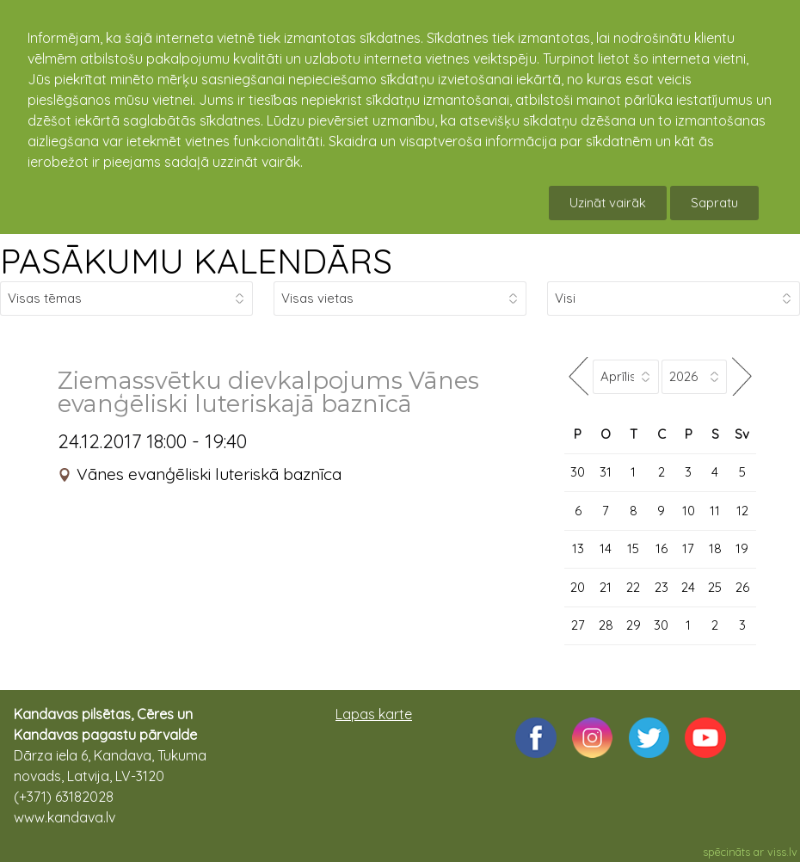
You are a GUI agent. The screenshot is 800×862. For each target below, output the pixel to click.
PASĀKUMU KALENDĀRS (196, 260)
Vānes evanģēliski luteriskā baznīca (209, 474)
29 (633, 625)
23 (661, 587)
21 (606, 587)
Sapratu (714, 202)
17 (688, 548)
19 (741, 548)
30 (577, 472)
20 (577, 587)
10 (688, 510)
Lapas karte (373, 714)
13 (578, 548)
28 (606, 625)
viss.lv (782, 852)
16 (661, 548)
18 (715, 548)
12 (742, 510)
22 (633, 587)
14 (606, 548)
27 (578, 625)
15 (633, 548)
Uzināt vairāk (607, 202)
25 (715, 587)
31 (606, 472)
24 (688, 587)
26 (742, 587)
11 (715, 510)
